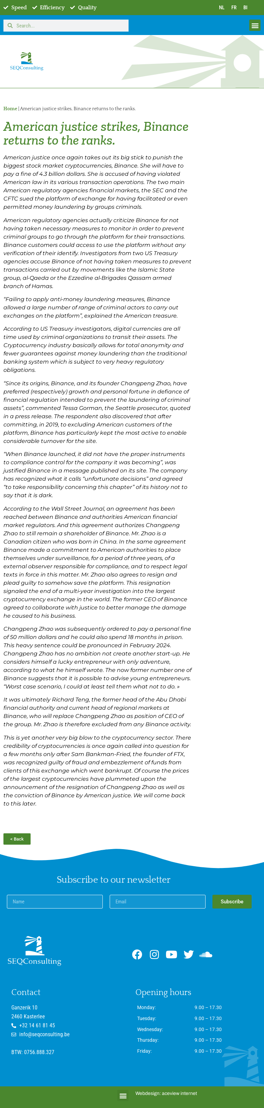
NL (221, 7)
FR (233, 7)
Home (10, 109)
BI (245, 7)
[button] (255, 25)
